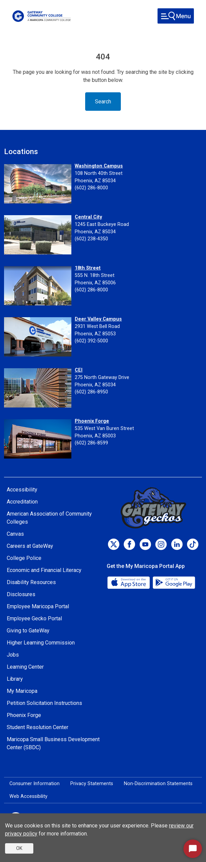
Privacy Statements (91, 783)
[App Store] (129, 582)
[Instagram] (161, 544)
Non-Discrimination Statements (158, 783)
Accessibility (22, 489)
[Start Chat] (192, 849)
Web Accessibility (28, 796)
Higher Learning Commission (41, 642)
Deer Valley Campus (98, 319)
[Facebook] (129, 544)
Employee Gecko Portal (34, 618)
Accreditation (22, 501)
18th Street (88, 268)
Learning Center (25, 667)
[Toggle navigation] (176, 16)
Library (15, 679)
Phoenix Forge (92, 421)
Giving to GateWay (28, 630)
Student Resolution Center (37, 727)
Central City (88, 217)
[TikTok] (193, 544)
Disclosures (21, 594)
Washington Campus (99, 166)
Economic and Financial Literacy (44, 570)
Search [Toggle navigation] (103, 101)
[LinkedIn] (177, 544)
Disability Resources (31, 582)
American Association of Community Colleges (49, 518)
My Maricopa (22, 691)
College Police (24, 558)
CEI (78, 370)
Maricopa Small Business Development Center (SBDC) (53, 743)
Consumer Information (34, 783)
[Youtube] (145, 544)
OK (19, 848)
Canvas (15, 534)
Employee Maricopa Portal (38, 606)
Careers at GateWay (30, 546)
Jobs (13, 655)
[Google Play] (174, 582)
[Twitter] (113, 544)
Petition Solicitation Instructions (44, 703)
